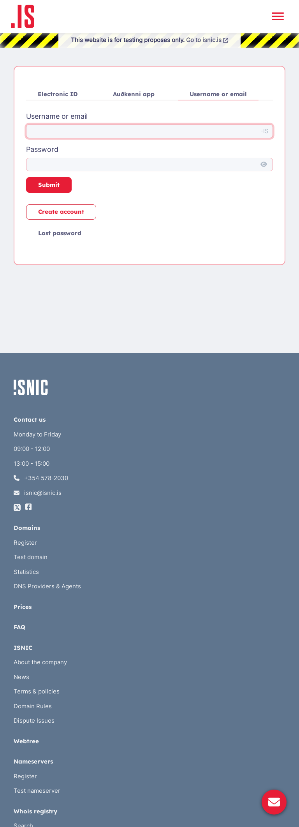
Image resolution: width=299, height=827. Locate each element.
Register (25, 542)
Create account (61, 211)
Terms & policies (37, 691)
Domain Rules (33, 706)
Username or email (218, 94)
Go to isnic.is (207, 40)
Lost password (59, 233)
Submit (49, 184)
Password (42, 149)
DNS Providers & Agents (47, 586)
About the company (40, 662)
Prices (23, 607)
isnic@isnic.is (38, 492)
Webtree (26, 741)
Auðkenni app (134, 94)
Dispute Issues (34, 720)
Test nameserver (37, 790)
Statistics (26, 571)
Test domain (30, 557)
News (21, 677)
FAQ (19, 627)
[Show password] (264, 164)
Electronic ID (58, 94)
